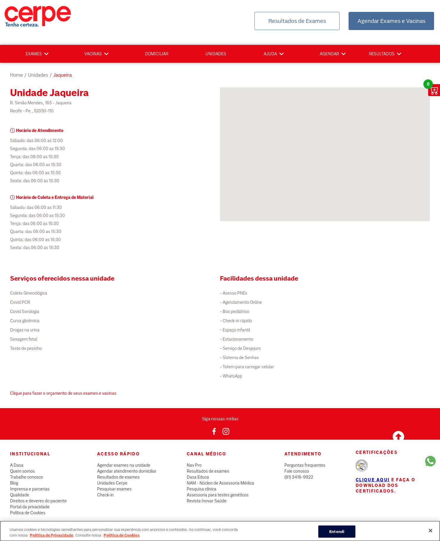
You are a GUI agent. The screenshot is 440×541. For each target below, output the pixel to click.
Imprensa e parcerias (30, 489)
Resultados (382, 53)
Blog (14, 483)
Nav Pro (194, 465)
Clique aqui (373, 479)
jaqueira (62, 75)
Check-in (105, 495)
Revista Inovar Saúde (207, 500)
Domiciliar (156, 53)
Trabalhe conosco (26, 477)
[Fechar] (430, 533)
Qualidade (19, 495)
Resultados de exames (118, 477)
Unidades (215, 53)
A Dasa (16, 465)
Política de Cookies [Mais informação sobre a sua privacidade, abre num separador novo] (122, 538)
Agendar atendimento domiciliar (126, 471)
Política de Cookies (27, 512)
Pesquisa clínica (201, 489)
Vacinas (93, 53)
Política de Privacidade (51, 538)
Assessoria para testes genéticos (218, 495)
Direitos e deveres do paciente (38, 500)
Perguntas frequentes (304, 465)
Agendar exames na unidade (123, 465)
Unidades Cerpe (112, 483)
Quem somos (22, 471)
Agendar (329, 53)
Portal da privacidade (30, 506)
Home (16, 75)
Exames (34, 53)
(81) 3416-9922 (298, 477)
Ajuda (270, 53)
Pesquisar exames (114, 489)
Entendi (336, 534)
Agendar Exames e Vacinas (391, 21)
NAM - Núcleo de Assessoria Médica (220, 483)
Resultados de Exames (297, 21)
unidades (38, 75)
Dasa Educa (198, 477)
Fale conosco (296, 471)
